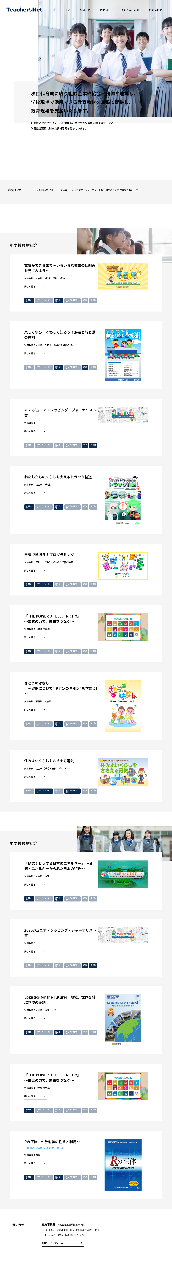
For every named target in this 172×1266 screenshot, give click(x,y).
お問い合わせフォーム (52, 1242)
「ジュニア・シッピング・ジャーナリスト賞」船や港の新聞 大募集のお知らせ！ (99, 189)
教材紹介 (105, 10)
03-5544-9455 (55, 1235)
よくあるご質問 (130, 10)
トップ (66, 10)
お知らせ (85, 10)
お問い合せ (155, 10)
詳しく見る (30, 286)
